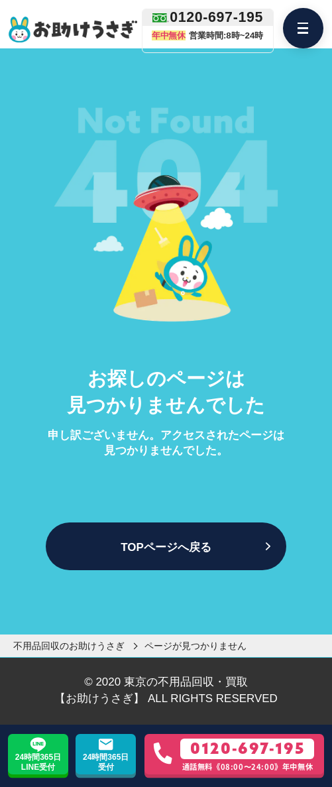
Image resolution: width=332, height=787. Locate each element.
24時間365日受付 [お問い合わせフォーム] (106, 762)
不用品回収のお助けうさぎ (69, 645)
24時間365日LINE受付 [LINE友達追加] (38, 762)
